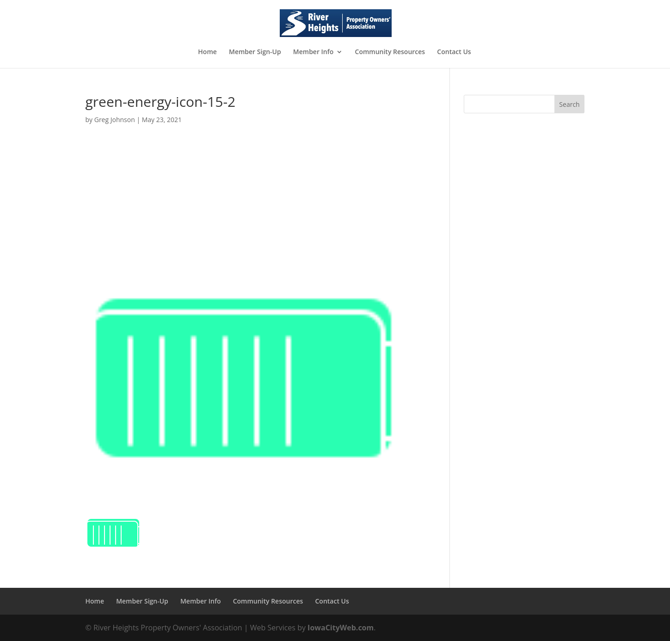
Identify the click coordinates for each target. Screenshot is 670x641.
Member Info (313, 52)
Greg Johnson (114, 119)
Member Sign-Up (255, 52)
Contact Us (454, 52)
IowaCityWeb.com (340, 628)
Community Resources (390, 52)
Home (207, 52)
